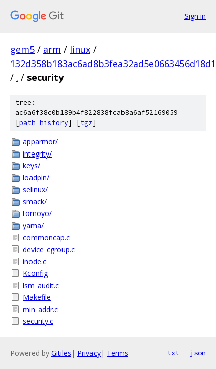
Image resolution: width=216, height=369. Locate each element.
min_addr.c (40, 309)
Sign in (195, 16)
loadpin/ (36, 177)
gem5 (22, 49)
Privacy (89, 353)
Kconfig (35, 273)
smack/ (35, 201)
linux (80, 49)
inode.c (34, 261)
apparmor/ (40, 141)
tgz (86, 122)
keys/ (31, 165)
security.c (38, 321)
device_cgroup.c (49, 249)
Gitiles (61, 353)
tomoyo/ (37, 213)
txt (173, 352)
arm (52, 49)
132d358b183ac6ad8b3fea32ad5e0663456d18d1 (113, 63)
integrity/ (37, 154)
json (198, 352)
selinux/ (35, 189)
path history (43, 122)
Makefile (37, 297)
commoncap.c (46, 237)
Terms (117, 353)
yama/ (33, 225)
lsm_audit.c (41, 285)
